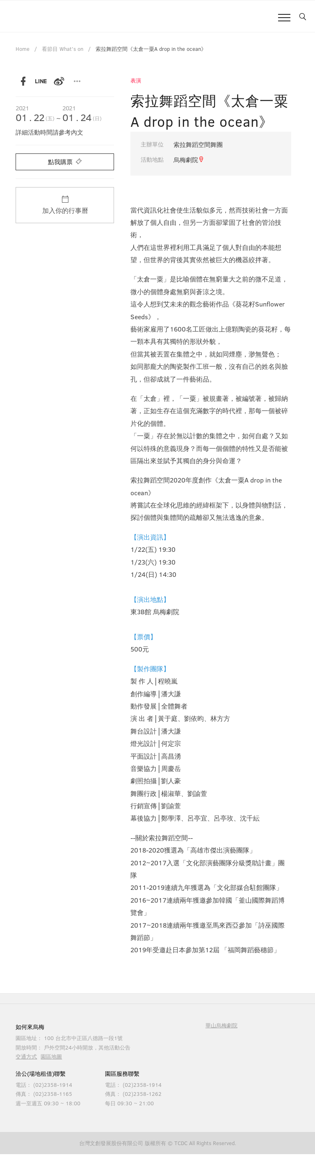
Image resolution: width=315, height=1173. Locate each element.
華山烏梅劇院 (221, 1025)
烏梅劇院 (188, 159)
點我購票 (65, 162)
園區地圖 (51, 1056)
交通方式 (26, 1056)
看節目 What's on (62, 49)
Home (23, 49)
